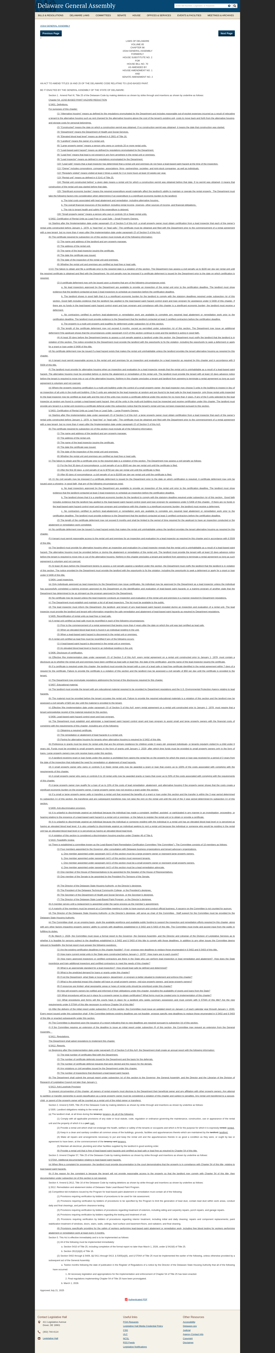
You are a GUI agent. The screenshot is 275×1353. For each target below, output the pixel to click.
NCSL (126, 1338)
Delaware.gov (190, 1326)
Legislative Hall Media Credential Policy (143, 1326)
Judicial (186, 1330)
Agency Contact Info (193, 1334)
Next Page (227, 33)
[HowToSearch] (229, 6)
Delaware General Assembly (76, 5)
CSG (125, 1330)
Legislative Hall (50, 1338)
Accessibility (189, 1322)
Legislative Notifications (135, 1346)
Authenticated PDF (137, 1299)
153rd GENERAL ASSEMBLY (55, 26)
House (136, 15)
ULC (125, 1334)
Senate (121, 15)
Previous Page (50, 33)
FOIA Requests (131, 1322)
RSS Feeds (129, 1342)
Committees (103, 15)
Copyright (188, 1338)
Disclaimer (188, 1342)
